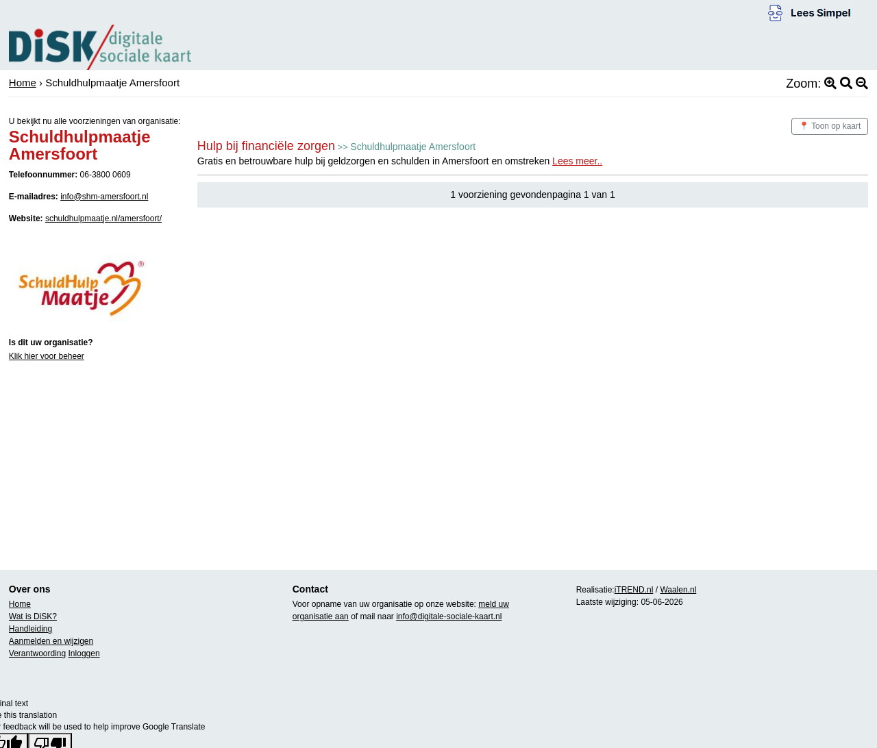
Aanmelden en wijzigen (51, 641)
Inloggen (84, 653)
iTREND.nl (634, 590)
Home (22, 82)
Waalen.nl (678, 590)
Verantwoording (37, 653)
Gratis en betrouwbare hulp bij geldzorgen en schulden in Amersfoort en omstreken (399, 160)
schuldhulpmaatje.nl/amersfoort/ (103, 218)
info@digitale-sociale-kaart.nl (449, 616)
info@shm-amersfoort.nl (104, 196)
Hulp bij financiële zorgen (266, 146)
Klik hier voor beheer (46, 356)
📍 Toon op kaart (830, 126)
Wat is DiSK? (33, 616)
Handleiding (30, 629)
